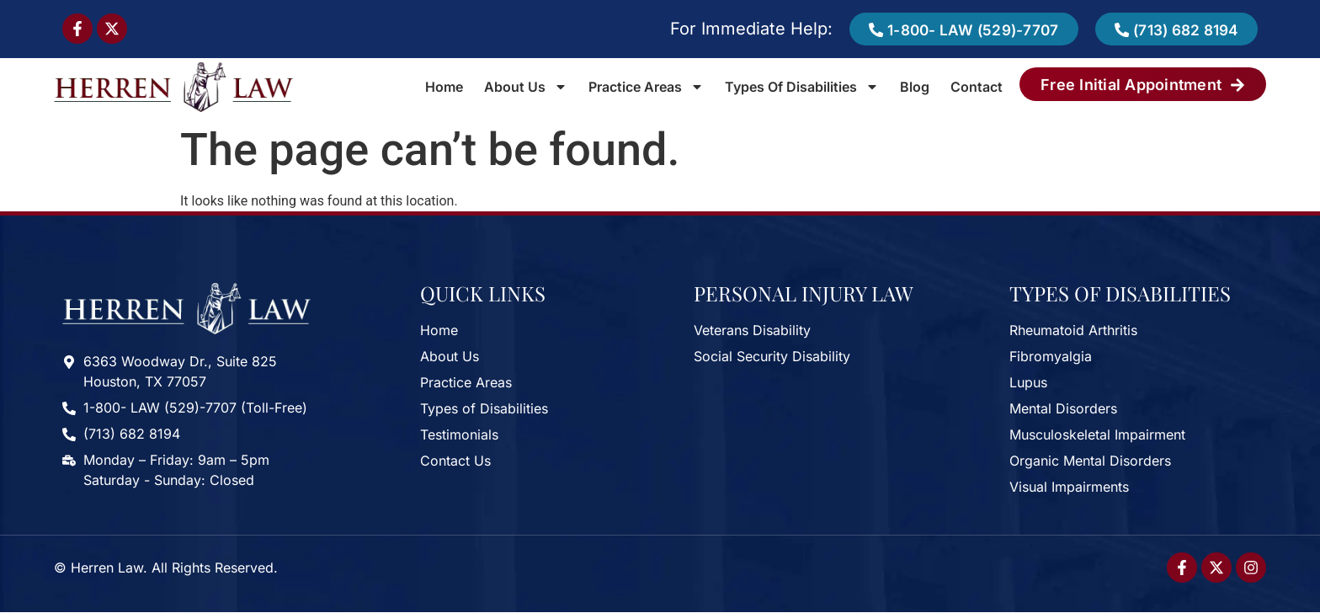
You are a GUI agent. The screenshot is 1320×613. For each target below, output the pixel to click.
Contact (976, 87)
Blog (914, 87)
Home (444, 87)
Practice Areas (646, 87)
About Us (525, 87)
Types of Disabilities (802, 87)
